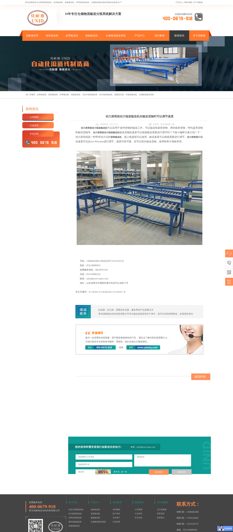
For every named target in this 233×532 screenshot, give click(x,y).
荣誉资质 (160, 493)
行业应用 (116, 501)
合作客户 (116, 497)
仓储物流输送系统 (116, 35)
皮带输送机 (72, 35)
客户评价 (116, 493)
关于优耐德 (198, 2)
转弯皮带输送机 (75, 497)
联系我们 (160, 497)
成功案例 (159, 35)
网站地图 (188, 2)
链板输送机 (91, 35)
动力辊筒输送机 (105, 94)
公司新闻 (138, 489)
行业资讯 (138, 493)
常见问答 (138, 497)
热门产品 (73, 482)
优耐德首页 (32, 35)
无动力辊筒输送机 (89, 94)
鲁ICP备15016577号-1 (115, 528)
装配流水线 (119, 94)
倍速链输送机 (131, 94)
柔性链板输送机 (75, 501)
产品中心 (179, 2)
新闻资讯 (179, 35)
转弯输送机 (64, 94)
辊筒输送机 (52, 35)
